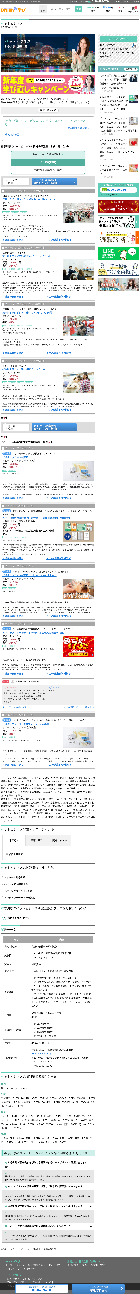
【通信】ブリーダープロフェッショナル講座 (25, 724)
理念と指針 (73, 1265)
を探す (108, 9)
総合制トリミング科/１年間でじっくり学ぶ (24, 369)
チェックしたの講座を (98, 1289)
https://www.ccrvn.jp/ (41, 1053)
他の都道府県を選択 (78, 128)
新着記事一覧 (131, 69)
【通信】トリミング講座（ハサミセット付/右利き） (29, 575)
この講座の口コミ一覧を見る (79, 707)
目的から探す (53, 1265)
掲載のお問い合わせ (131, 2)
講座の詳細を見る (14, 240)
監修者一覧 (29, 1268)
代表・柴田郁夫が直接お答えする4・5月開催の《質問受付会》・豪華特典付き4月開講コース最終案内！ (119, 83)
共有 (43, 9)
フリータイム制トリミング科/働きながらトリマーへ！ (30, 199)
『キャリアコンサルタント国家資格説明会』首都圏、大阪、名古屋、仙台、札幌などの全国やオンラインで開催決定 (119, 126)
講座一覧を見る (48, 110)
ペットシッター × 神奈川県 (18, 891)
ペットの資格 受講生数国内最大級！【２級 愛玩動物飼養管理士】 (36, 518)
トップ (8, 1265)
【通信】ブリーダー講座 (15, 457)
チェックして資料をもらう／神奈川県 (23, 191)
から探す (93, 9)
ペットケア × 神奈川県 (16, 884)
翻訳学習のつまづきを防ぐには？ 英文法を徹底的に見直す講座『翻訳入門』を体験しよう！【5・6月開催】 (119, 105)
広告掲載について (41, 1282)
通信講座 (38, 1265)
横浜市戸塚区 (12, 134)
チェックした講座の (53, 181)
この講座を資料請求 (60, 239)
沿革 (84, 1265)
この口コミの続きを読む (17, 707)
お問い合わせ (12, 1278)
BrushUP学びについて (34, 1278)
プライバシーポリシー (17, 1282)
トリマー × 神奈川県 (14, 877)
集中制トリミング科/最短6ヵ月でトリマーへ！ (26, 256)
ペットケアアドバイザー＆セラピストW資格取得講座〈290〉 (34, 633)
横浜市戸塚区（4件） (19, 918)
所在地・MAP (98, 1265)
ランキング (14, 1268)
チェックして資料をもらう (17, 448)
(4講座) (48, 162)
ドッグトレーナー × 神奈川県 (19, 897)
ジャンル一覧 (23, 1265)
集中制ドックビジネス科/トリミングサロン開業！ (28, 312)
